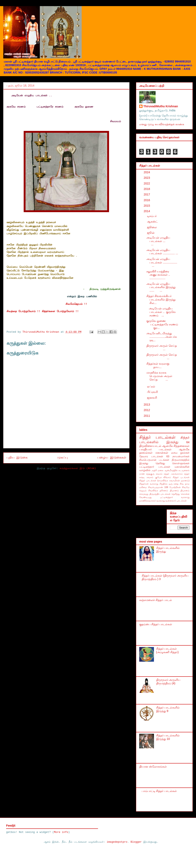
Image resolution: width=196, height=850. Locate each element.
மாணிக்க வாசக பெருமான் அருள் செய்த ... (159, 376)
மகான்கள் (161, 452)
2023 (147, 177)
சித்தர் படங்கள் (181, 477)
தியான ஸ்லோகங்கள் (153, 766)
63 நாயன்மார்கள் (177, 456)
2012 (147, 410)
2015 (147, 205)
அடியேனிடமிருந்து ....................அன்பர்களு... (161, 337)
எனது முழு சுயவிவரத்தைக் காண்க (161, 124)
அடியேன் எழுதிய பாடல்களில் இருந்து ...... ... (161, 287)
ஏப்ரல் (151, 386)
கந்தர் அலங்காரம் (173, 474)
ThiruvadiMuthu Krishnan (160, 106)
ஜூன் (151, 232)
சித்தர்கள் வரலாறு (148, 484)
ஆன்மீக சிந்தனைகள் (175, 445)
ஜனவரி (152, 397)
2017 (147, 194)
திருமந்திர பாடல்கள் (160, 494)
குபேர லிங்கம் (163, 477)
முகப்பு (62, 458)
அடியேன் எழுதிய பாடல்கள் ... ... (163, 241)
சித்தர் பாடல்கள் (157, 437)
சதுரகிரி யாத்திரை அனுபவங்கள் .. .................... (158, 275)
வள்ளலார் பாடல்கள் (176, 500)
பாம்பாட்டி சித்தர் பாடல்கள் (159, 791)
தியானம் (174, 490)
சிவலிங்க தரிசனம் (158, 490)
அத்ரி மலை (157, 470)
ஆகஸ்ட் (153, 221)
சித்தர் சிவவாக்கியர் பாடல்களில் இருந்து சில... (161, 299)
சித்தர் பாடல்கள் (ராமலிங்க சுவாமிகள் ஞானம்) (164, 480)
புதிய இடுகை (17, 458)
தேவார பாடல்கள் (151, 456)
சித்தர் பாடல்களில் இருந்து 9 (168, 709)
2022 (147, 183)
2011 (147, 415)
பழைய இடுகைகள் (111, 458)
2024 (147, 172)
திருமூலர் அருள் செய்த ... (162, 347)
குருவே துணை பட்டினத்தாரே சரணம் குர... (163, 324)
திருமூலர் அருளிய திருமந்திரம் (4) (168, 681)
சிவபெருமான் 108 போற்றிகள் (164, 487)
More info (61, 832)
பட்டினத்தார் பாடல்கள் (154, 466)
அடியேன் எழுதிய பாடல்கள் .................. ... (162, 262)
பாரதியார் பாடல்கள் (155, 449)
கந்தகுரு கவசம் (154, 474)
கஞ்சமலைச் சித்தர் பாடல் (155, 600)
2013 (147, 404)
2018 (147, 189)
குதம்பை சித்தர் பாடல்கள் (155, 624)
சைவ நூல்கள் (180, 452)
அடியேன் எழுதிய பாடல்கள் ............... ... (162, 251)
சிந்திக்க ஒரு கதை (169, 484)
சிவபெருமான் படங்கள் (154, 459)
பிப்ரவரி (153, 392)
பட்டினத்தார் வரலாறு (175, 497)
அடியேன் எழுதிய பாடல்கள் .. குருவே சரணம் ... (161, 312)
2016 (147, 200)
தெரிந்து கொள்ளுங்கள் (173, 463)
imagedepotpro (117, 841)
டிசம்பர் (152, 216)
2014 (147, 211)
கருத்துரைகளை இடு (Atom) (78, 468)
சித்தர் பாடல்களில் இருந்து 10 (168, 737)
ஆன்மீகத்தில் (171, 470)
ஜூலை (152, 227)
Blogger (136, 841)
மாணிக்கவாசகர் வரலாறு (152, 500)
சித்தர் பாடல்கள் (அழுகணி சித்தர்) (167, 650)
